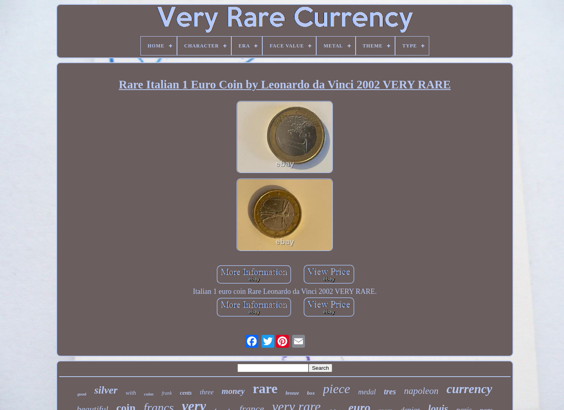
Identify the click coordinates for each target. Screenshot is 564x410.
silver (105, 390)
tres (390, 391)
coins (149, 394)
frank (167, 393)
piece (336, 388)
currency (469, 389)
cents (186, 393)
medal (367, 392)
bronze (292, 393)
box (311, 393)
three (207, 392)
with (131, 393)
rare (265, 388)
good (81, 394)
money (233, 391)
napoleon (421, 391)
